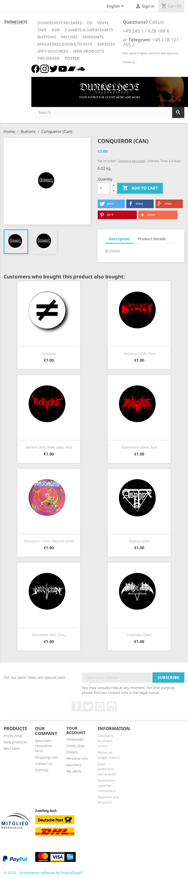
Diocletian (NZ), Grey (49, 634)
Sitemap (41, 770)
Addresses (74, 739)
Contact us (43, 763)
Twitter (88, 707)
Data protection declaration (107, 768)
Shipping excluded (132, 161)
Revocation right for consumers (107, 785)
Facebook (76, 707)
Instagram (112, 707)
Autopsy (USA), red (139, 353)
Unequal (49, 353)
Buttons (46, 37)
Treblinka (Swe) (139, 634)
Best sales (12, 748)
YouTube (100, 707)
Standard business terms (105, 740)
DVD (56, 30)
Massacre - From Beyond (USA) (49, 541)
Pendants (93, 37)
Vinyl (103, 22)
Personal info (77, 758)
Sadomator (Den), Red (139, 447)
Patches (69, 37)
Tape (42, 30)
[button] (111, 204)
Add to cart (140, 188)
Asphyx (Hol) (139, 541)
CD (89, 22)
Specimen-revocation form (43, 745)
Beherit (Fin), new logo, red (49, 447)
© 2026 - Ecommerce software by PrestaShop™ (43, 872)
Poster (72, 58)
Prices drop (13, 735)
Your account (75, 730)
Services (106, 44)
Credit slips (75, 745)
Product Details (152, 238)
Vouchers (74, 764)
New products (15, 742)
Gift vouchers (52, 51)
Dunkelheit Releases (59, 22)
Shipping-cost (46, 757)
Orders (72, 752)
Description (119, 238)
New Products (88, 51)
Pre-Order (48, 58)
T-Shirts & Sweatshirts (89, 30)
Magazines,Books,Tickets (64, 44)
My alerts (74, 771)
